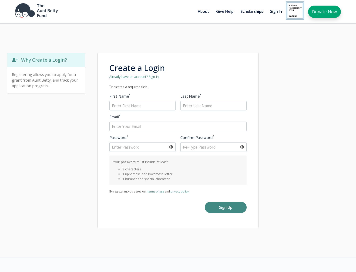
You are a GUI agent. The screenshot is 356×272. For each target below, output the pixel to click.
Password (118, 137)
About (203, 11)
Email (115, 116)
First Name (120, 96)
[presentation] (144, 211)
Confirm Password (197, 137)
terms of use (156, 191)
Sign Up (225, 207)
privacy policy (180, 191)
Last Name (190, 96)
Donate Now (324, 11)
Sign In (276, 11)
